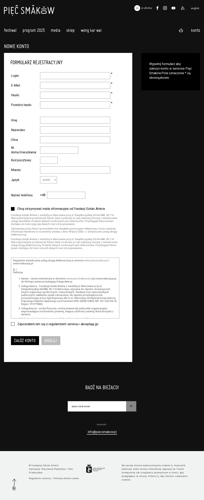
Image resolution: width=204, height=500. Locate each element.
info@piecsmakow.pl (102, 432)
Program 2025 (34, 31)
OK (131, 406)
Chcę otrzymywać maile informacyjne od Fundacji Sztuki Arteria (61, 209)
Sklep (70, 31)
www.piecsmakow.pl (96, 260)
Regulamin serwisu (40, 478)
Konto (195, 30)
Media (55, 31)
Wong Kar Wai (91, 31)
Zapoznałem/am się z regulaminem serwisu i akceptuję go (57, 324)
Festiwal (10, 31)
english (195, 8)
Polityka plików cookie (66, 478)
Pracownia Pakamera (53, 469)
